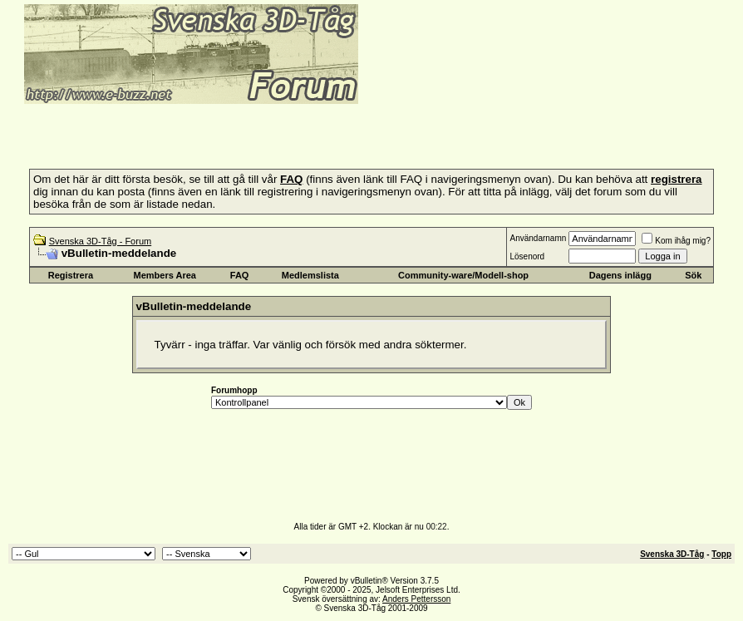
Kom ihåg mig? (676, 240)
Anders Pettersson (416, 599)
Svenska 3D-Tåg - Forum (100, 241)
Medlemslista (310, 275)
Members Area (165, 275)
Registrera (70, 275)
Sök (693, 275)
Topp (721, 554)
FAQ (239, 275)
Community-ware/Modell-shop (463, 275)
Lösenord (526, 256)
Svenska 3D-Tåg (672, 554)
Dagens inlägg (620, 275)
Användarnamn (537, 238)
